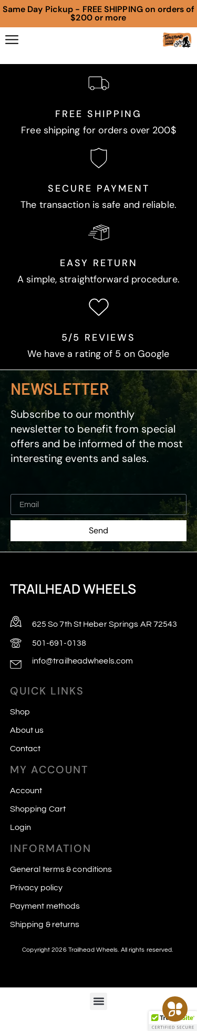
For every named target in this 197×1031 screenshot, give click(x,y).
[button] (98, 1001)
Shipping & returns (45, 924)
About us (27, 730)
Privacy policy (36, 887)
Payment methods (45, 906)
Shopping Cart (38, 809)
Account (26, 790)
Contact (25, 748)
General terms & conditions (61, 869)
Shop (20, 712)
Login (21, 827)
